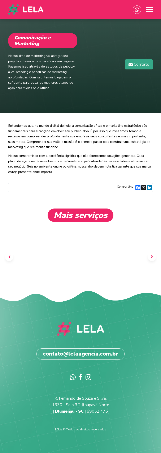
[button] (139, 64)
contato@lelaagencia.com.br (80, 353)
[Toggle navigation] (148, 9)
